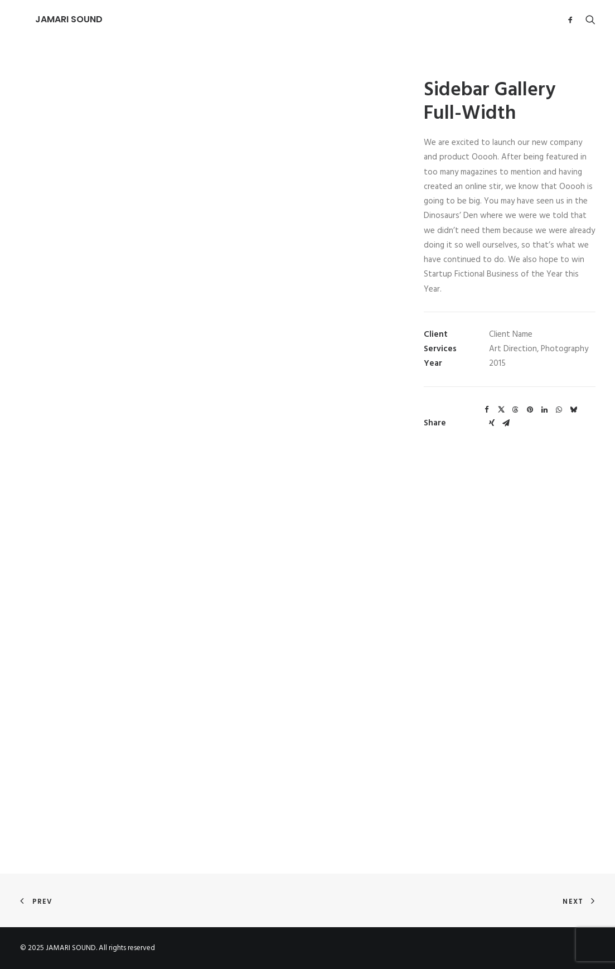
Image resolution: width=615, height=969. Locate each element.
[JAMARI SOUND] (54, 19)
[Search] (587, 19)
